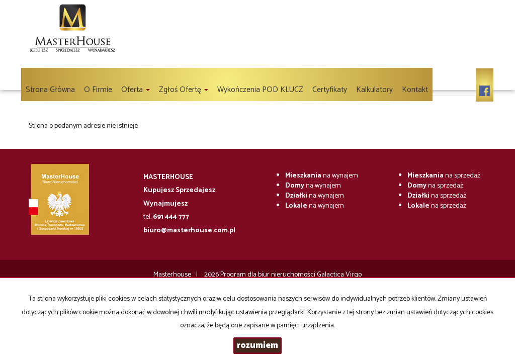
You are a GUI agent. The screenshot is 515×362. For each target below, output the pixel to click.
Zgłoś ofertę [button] (183, 89)
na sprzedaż (443, 176)
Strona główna (50, 89)
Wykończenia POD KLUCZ (260, 89)
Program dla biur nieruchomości (268, 275)
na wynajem (321, 176)
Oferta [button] (135, 89)
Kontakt (415, 89)
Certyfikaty (329, 89)
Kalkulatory (374, 89)
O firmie (98, 89)
